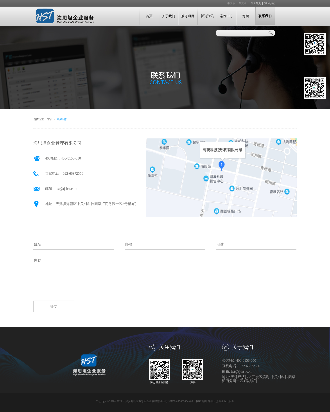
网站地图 (201, 401)
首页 (149, 16)
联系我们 (62, 119)
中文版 (231, 3)
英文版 (243, 3)
